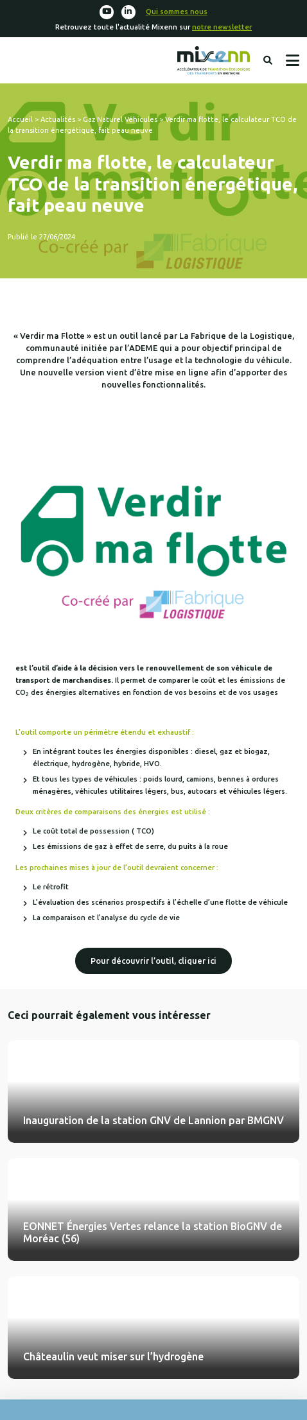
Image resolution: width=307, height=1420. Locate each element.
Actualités (57, 119)
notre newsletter (222, 27)
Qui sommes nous (176, 11)
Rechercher (267, 60)
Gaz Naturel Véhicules (120, 119)
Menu (292, 60)
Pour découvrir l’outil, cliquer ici (153, 960)
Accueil (20, 119)
